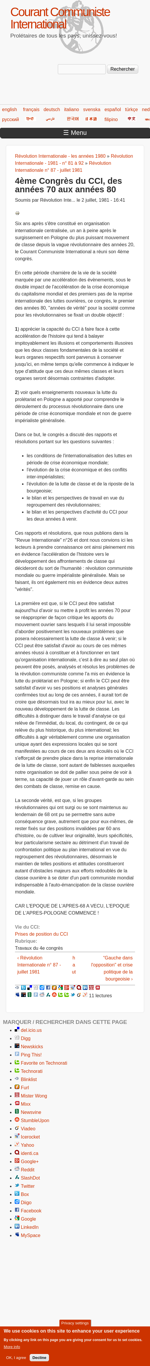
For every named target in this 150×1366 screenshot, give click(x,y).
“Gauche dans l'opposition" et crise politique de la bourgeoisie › (112, 968)
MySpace (31, 1235)
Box (25, 1194)
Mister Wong (34, 1095)
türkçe (131, 109)
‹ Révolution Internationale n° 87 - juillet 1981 (39, 964)
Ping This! (31, 1054)
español (113, 109)
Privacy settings (75, 1325)
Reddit (27, 1169)
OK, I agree (16, 1360)
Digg (26, 1038)
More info (12, 1349)
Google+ (30, 1161)
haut (74, 964)
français (31, 109)
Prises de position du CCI (41, 934)
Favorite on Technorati (44, 1063)
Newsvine (31, 1112)
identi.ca (29, 1153)
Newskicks (32, 1046)
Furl (25, 1087)
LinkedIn (30, 1227)
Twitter (28, 1186)
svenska (91, 109)
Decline (39, 1360)
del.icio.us (31, 1030)
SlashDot (30, 1177)
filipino (111, 119)
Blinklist (29, 1079)
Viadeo (28, 1128)
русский (10, 119)
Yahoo (27, 1145)
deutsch (51, 109)
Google (28, 1219)
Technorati (32, 1071)
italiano (71, 109)
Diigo (26, 1202)
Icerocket (30, 1136)
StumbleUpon (35, 1120)
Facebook (31, 1210)
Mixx (26, 1104)
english (9, 109)
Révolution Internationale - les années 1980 (60, 156)
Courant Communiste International (60, 18)
